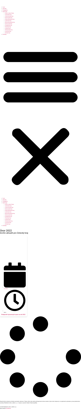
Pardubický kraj (8, 25)
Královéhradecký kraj (9, 19)
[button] (40, 116)
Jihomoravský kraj (9, 16)
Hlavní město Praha (9, 13)
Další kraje (5, 11)
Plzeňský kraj (8, 26)
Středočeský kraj (8, 29)
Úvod (4, 7)
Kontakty (5, 34)
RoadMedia (8, 408)
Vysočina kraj (8, 31)
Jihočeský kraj (8, 14)
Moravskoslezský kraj (10, 22)
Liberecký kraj (8, 20)
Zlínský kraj (7, 32)
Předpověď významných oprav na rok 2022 (13, 314)
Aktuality (4, 8)
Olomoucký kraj (8, 23)
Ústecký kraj (8, 28)
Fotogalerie (5, 10)
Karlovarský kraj (8, 17)
